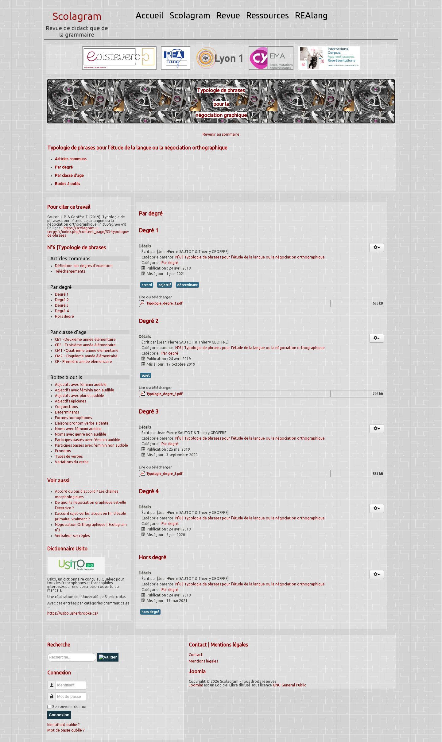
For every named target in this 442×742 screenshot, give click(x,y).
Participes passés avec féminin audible (87, 440)
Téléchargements (70, 271)
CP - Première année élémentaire (83, 361)
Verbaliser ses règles (72, 536)
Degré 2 (62, 300)
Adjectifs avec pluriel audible (79, 396)
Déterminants (67, 412)
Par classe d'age (69, 175)
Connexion (59, 715)
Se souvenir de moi (69, 706)
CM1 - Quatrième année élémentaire (86, 350)
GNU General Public (289, 685)
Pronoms (63, 451)
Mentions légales (203, 661)
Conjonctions (66, 407)
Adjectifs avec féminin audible (81, 385)
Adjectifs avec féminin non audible (84, 390)
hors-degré (150, 612)
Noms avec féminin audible (78, 429)
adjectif (164, 285)
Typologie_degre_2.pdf (164, 394)
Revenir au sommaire (221, 134)
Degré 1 (62, 294)
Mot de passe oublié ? (65, 730)
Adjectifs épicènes (70, 401)
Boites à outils (67, 183)
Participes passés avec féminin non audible (91, 445)
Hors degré (64, 316)
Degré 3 (62, 305)
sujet (146, 375)
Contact (196, 655)
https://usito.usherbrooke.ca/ (72, 613)
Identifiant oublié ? (63, 725)
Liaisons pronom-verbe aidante (82, 423)
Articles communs (71, 159)
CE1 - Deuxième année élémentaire (85, 339)
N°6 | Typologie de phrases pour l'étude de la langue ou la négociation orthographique (250, 257)
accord (147, 285)
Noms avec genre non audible (80, 434)
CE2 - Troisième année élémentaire (85, 345)
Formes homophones (73, 418)
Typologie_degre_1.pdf (164, 303)
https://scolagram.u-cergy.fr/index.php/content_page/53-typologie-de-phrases (88, 231)
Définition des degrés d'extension (84, 266)
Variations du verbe (72, 462)
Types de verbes (69, 456)
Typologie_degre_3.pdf (164, 474)
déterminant (187, 285)
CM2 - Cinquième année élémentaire (86, 356)
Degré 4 (62, 311)
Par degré (64, 167)
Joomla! (196, 685)
